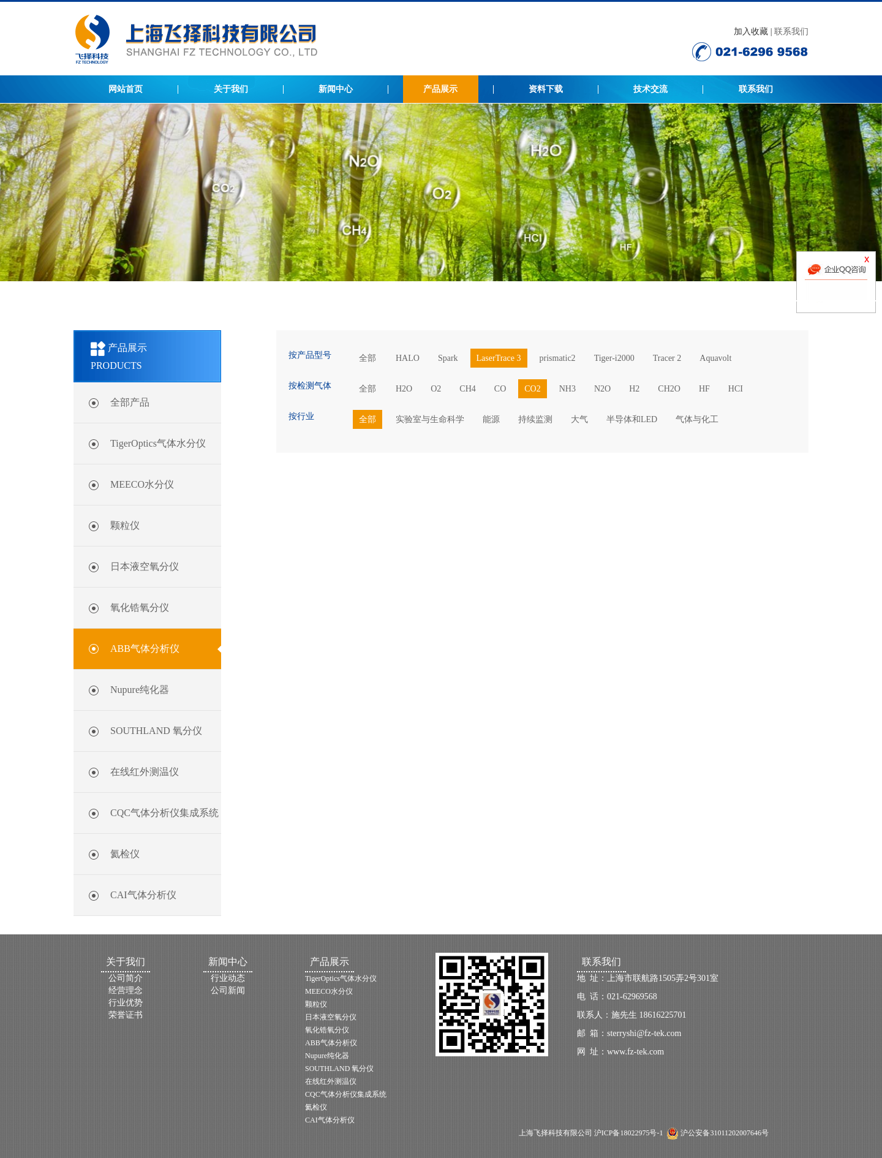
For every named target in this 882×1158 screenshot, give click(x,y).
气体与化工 (697, 419)
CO (500, 388)
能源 (491, 419)
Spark (448, 358)
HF (704, 388)
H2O (404, 388)
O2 (436, 388)
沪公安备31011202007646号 (724, 1133)
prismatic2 (558, 358)
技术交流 (650, 89)
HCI (735, 388)
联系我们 (791, 31)
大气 (579, 419)
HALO (408, 358)
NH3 (567, 388)
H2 (634, 388)
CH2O (669, 388)
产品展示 (440, 89)
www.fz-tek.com (635, 1051)
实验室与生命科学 (430, 419)
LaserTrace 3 (499, 358)
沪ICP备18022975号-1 (628, 1133)
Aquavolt (715, 358)
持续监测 (535, 419)
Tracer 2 (667, 358)
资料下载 (546, 89)
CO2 (532, 388)
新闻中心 (335, 89)
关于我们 (231, 89)
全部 (367, 358)
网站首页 (125, 89)
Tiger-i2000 (614, 358)
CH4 (467, 388)
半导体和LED (631, 419)
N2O (602, 388)
